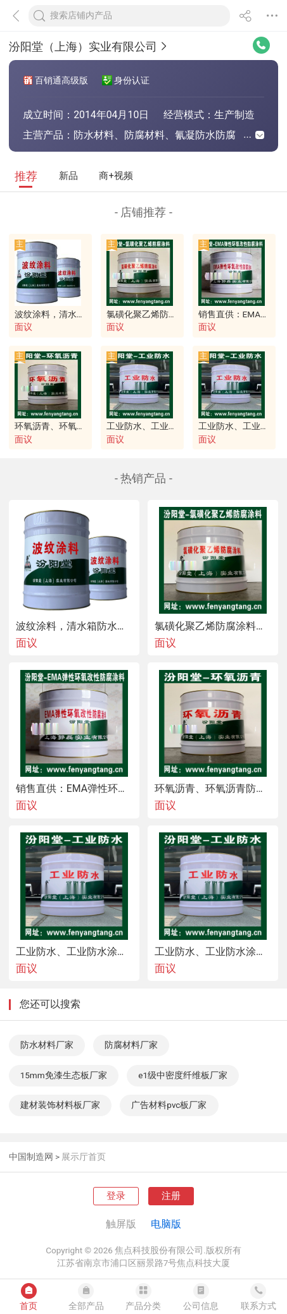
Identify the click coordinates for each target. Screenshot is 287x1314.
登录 (115, 1195)
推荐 (26, 176)
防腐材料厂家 (131, 1045)
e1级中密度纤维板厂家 (182, 1075)
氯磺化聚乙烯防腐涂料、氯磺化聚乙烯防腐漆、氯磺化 (213, 626)
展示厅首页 (83, 1157)
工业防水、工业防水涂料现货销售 (213, 952)
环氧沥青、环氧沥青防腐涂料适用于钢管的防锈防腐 (213, 789)
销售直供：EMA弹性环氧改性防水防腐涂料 (74, 789)
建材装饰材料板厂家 (60, 1105)
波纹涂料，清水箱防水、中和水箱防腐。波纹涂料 (74, 626)
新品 (68, 175)
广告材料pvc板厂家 (169, 1105)
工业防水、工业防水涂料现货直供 (172, 426)
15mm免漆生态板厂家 (63, 1075)
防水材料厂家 (46, 1045)
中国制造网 (31, 1157)
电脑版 (166, 1224)
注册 (171, 1195)
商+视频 (115, 175)
